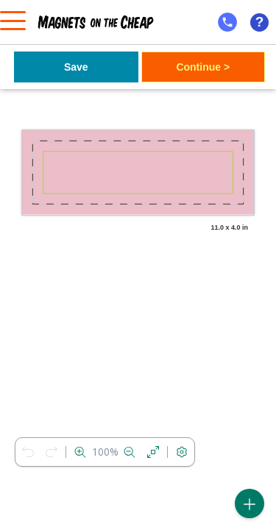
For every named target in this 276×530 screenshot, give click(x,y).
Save (76, 67)
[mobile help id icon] (227, 22)
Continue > (203, 67)
